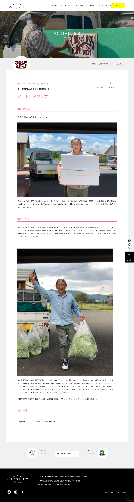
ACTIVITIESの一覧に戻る (67, 454)
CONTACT (118, 6)
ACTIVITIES (66, 6)
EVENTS (103, 6)
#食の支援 (44, 84)
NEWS (92, 6)
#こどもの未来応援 (33, 84)
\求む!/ (129, 257)
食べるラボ (21, 84)
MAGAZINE (80, 6)
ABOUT (53, 6)
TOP (93, 64)
